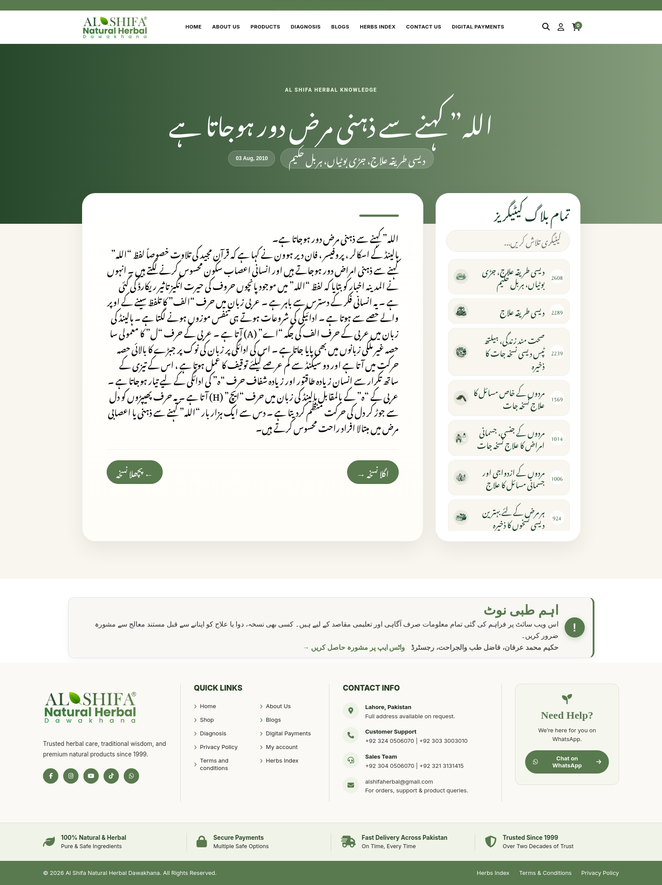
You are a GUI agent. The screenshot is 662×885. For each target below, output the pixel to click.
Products (265, 27)
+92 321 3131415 (441, 765)
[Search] (546, 27)
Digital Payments (478, 27)
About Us (226, 27)
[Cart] (576, 27)
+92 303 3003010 (443, 740)
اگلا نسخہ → (373, 472)
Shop (207, 719)
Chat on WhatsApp (567, 762)
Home (194, 27)
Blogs (340, 27)
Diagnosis (306, 27)
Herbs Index (378, 27)
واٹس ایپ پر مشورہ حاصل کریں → (354, 647)
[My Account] (561, 27)
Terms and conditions (214, 764)
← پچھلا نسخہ (134, 472)
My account (281, 746)
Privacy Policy (219, 746)
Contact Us (423, 27)
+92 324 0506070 (389, 740)
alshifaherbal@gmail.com (399, 781)
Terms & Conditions (545, 872)
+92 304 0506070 (389, 765)
